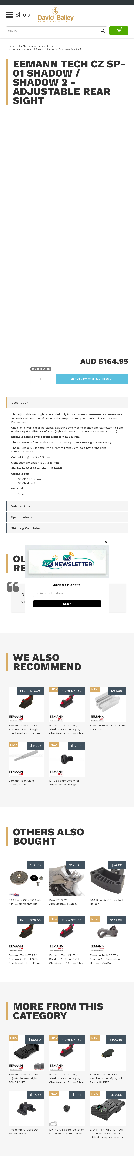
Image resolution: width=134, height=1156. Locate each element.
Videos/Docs (20, 506)
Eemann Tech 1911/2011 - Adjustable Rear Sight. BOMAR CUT (25, 1078)
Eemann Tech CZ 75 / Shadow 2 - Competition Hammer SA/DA (105, 959)
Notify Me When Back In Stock (91, 378)
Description (19, 402)
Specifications (21, 517)
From (30, 691)
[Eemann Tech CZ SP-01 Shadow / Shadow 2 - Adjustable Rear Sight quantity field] (40, 379)
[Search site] (103, 30)
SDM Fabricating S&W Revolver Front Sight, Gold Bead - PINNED (107, 1078)
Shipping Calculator (25, 528)
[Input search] (52, 30)
